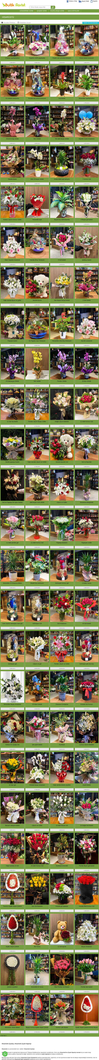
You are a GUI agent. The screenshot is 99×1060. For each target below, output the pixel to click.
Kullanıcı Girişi (71, 1)
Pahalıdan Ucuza (24, 22)
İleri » (5, 1035)
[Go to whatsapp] (5, 1053)
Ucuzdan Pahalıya (8, 22)
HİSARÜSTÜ (8, 17)
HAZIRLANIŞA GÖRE (57, 11)
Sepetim (94, 1)
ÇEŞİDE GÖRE (42, 11)
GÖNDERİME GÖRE (26, 11)
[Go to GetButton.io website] (5, 1058)
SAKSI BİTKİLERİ (73, 11)
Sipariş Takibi (84, 1)
